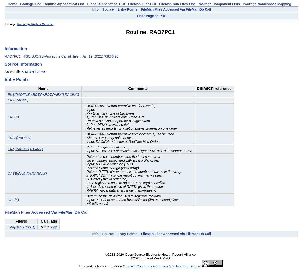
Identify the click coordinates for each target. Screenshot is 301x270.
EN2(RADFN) (18, 100)
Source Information (23, 64)
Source (108, 9)
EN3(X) (13, 117)
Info (95, 9)
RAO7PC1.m (34, 72)
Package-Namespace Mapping (267, 4)
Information (16, 48)
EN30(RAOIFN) (19, 138)
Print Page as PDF (151, 16)
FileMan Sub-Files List (177, 4)
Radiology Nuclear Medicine (35, 24)
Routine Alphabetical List (64, 4)
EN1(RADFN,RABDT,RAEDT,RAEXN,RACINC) (43, 94)
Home (12, 4)
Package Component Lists (219, 4)
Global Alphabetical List (106, 4)
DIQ (54, 227)
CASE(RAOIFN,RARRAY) (27, 173)
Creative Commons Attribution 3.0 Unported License (162, 266)
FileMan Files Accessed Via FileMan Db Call (176, 9)
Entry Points (127, 9)
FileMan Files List (142, 4)
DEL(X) (13, 200)
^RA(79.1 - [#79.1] (21, 227)
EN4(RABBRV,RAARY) (25, 149)
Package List (30, 4)
